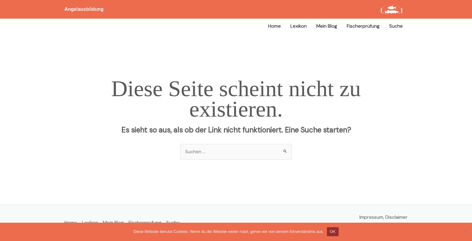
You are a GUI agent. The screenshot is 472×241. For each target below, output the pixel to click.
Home (274, 26)
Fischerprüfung (363, 26)
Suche (396, 26)
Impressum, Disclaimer (383, 217)
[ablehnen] (464, 232)
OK (333, 231)
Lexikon (298, 26)
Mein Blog (326, 26)
